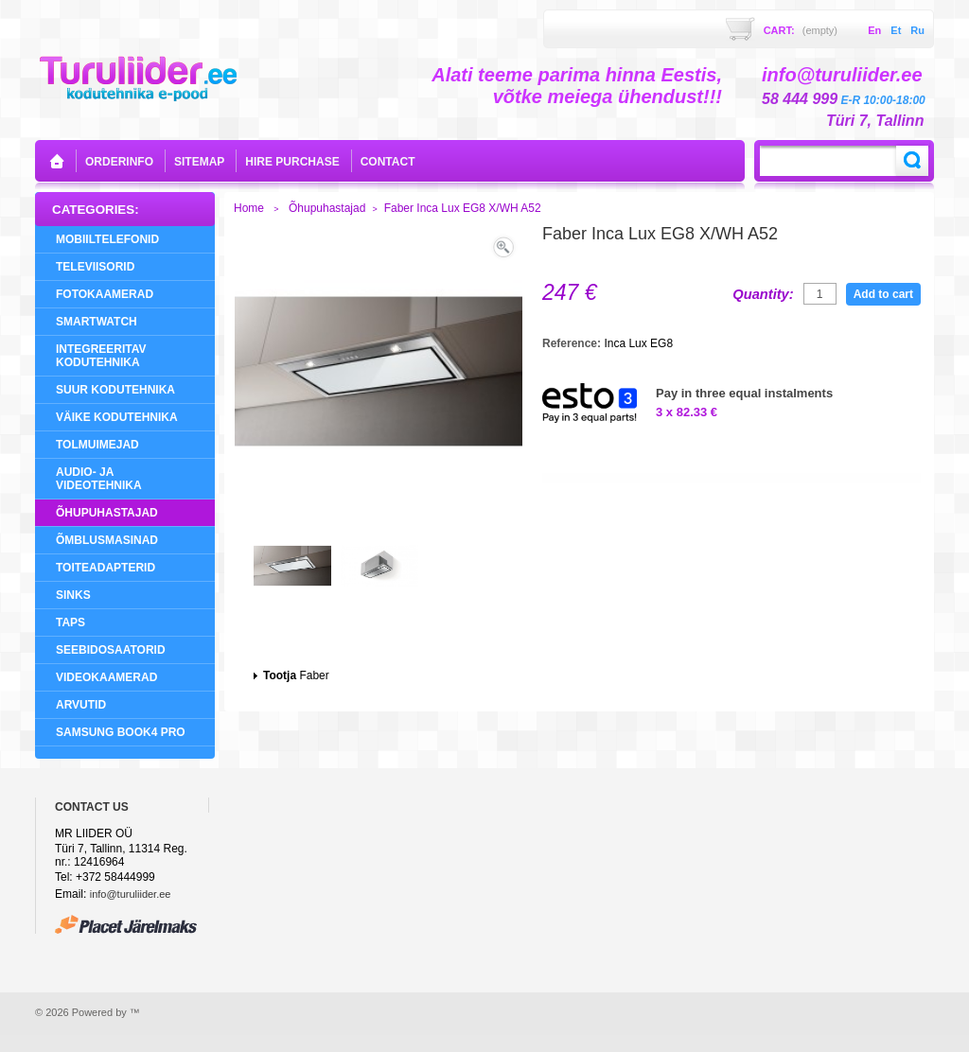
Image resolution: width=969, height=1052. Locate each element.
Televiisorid (95, 266)
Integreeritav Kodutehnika (101, 355)
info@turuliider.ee (130, 894)
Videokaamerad (106, 677)
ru (917, 30)
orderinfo (119, 161)
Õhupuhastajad (107, 512)
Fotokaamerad (104, 294)
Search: (912, 161)
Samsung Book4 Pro (120, 732)
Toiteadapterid (105, 567)
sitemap (199, 161)
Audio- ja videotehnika (99, 478)
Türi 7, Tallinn (875, 121)
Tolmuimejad (97, 444)
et (895, 30)
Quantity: (762, 294)
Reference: (573, 343)
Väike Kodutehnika (117, 417)
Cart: (800, 30)
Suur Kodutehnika (115, 389)
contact (388, 161)
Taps (70, 622)
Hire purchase (292, 161)
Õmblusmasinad (107, 540)
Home (249, 208)
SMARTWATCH (96, 321)
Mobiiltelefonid (107, 239)
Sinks (73, 595)
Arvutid (81, 704)
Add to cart (883, 294)
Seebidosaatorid (111, 650)
